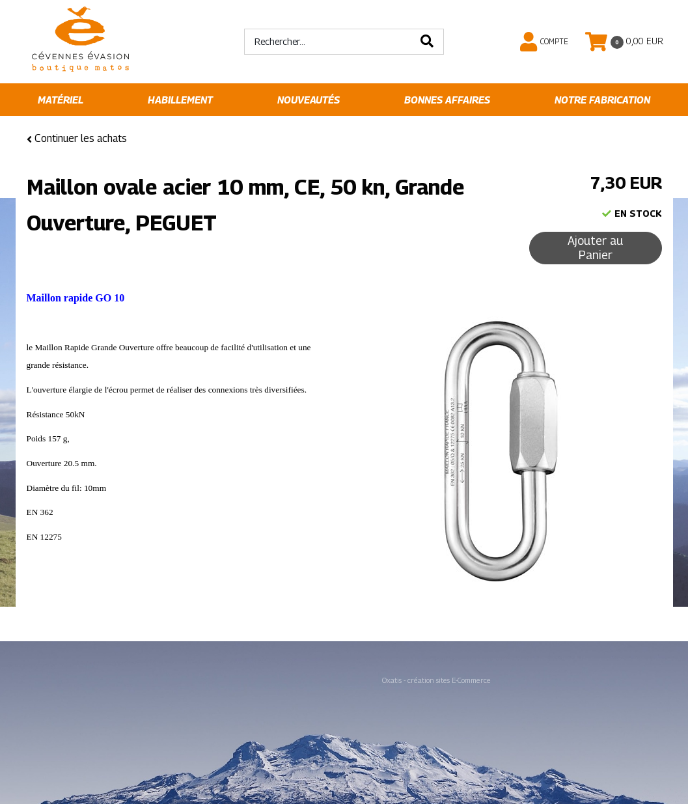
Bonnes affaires (447, 100)
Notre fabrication (602, 100)
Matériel (60, 100)
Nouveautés (308, 100)
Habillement (180, 100)
